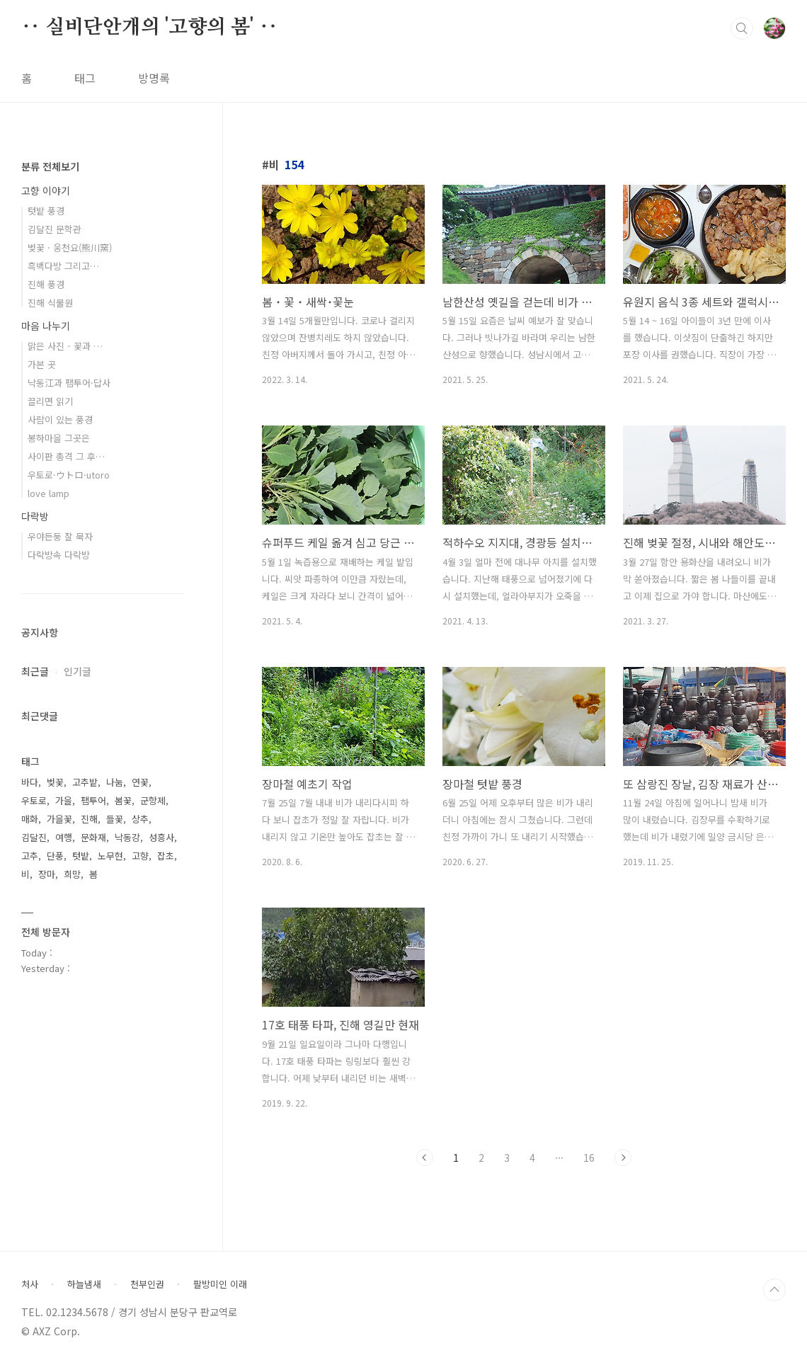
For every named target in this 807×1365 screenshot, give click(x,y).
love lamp (48, 493)
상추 (140, 819)
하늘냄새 (84, 1284)
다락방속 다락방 (59, 554)
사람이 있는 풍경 (60, 419)
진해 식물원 (50, 302)
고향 (140, 855)
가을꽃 (59, 819)
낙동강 (127, 837)
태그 (85, 77)
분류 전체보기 (50, 166)
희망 (72, 874)
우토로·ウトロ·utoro (69, 474)
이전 (424, 1157)
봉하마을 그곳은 (59, 438)
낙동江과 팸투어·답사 (69, 382)
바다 (29, 782)
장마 (46, 874)
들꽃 (114, 819)
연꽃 (140, 782)
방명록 (154, 77)
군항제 (153, 800)
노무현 (110, 855)
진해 (89, 819)
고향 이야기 (45, 190)
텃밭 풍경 (46, 210)
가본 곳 (42, 364)
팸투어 (93, 800)
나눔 (114, 782)
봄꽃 (123, 800)
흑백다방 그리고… (63, 266)
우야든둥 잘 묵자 (60, 536)
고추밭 (85, 782)
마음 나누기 (45, 326)
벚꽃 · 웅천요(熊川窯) (70, 247)
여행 (63, 837)
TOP (774, 1290)
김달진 (34, 837)
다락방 (35, 516)
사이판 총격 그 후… (66, 456)
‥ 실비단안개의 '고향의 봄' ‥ (149, 28)
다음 (622, 1157)
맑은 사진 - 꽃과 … (65, 346)
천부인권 (147, 1284)
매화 (29, 819)
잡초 (165, 855)
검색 (741, 28)
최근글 (35, 671)
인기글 (77, 671)
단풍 (55, 855)
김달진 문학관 (54, 229)
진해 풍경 (46, 284)
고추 (29, 855)
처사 (29, 1284)
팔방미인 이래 (220, 1284)
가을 (63, 800)
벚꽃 (55, 782)
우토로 (34, 800)
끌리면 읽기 (50, 401)
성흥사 (161, 837)
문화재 (93, 837)
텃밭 (80, 855)
